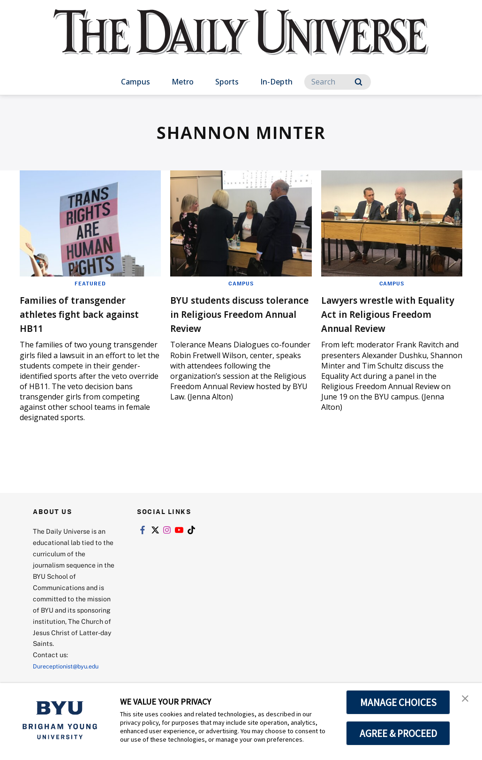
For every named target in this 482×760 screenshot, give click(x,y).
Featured (90, 283)
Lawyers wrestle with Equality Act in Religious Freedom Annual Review (387, 313)
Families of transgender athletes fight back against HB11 (86, 313)
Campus (135, 82)
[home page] (241, 42)
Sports (227, 82)
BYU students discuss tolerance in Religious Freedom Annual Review (236, 313)
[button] (466, 700)
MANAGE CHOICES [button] (398, 702)
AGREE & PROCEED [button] (398, 733)
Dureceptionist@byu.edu (70, 666)
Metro (183, 82)
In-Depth (276, 82)
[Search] (337, 82)
